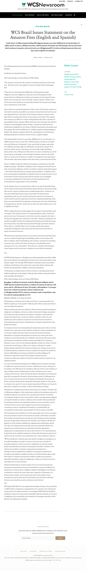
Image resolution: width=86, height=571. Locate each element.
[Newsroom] (43, 5)
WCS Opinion (29, 15)
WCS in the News (43, 15)
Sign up (60, 538)
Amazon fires (68, 94)
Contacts (68, 15)
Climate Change (75, 87)
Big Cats (72, 79)
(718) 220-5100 (56, 560)
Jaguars (67, 87)
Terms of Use (23, 551)
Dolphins (67, 82)
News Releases (17, 15)
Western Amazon (70, 77)
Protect (66, 79)
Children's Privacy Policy (46, 551)
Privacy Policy (33, 551)
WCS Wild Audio (57, 15)
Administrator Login (60, 551)
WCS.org (62, 1)
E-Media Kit (79, 1)
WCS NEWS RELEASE (42, 26)
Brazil (79, 77)
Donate (70, 1)
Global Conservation (71, 74)
